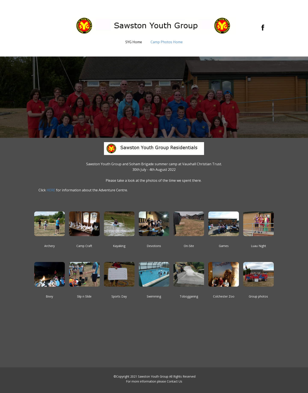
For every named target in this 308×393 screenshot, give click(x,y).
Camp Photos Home (167, 42)
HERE (51, 190)
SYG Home (133, 42)
